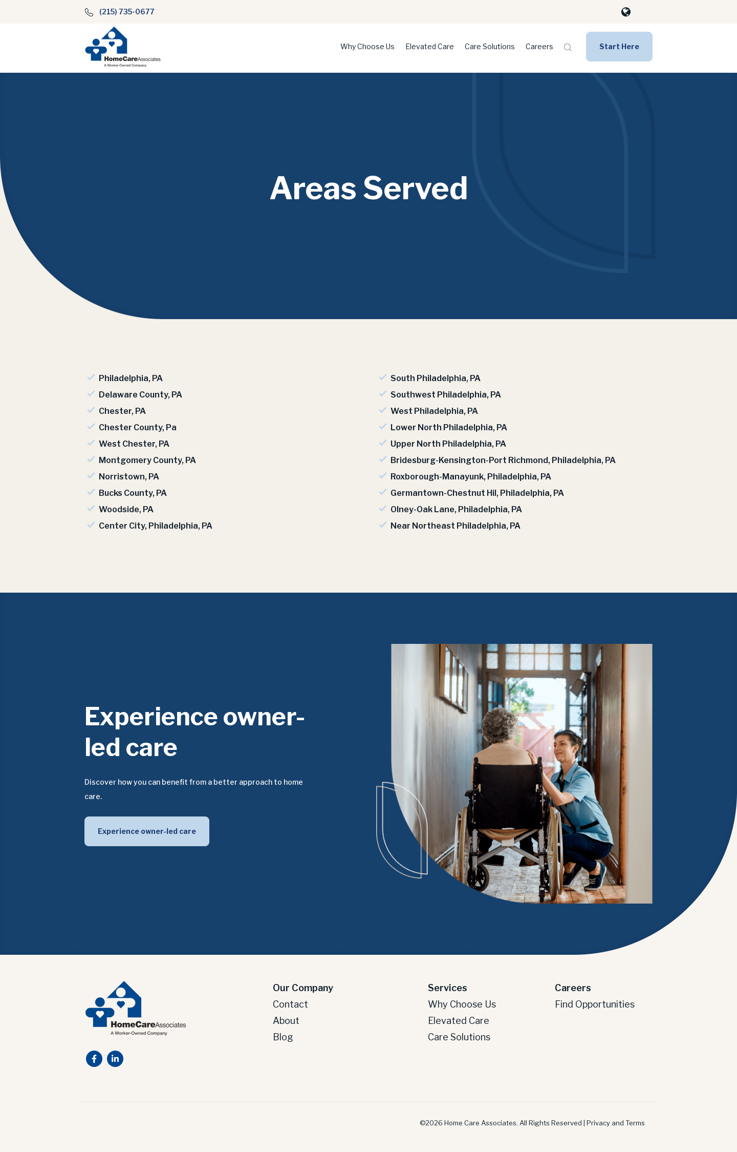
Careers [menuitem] (573, 984)
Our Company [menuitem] (303, 984)
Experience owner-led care (147, 828)
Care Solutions (490, 46)
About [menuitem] (286, 1017)
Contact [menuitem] (290, 1001)
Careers (539, 46)
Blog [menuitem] (283, 1034)
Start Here (619, 46)
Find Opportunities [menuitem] (595, 1001)
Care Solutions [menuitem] (459, 1034)
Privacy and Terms (616, 1120)
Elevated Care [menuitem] (458, 1017)
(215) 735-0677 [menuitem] (119, 11)
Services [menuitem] (447, 984)
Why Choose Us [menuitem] (462, 1001)
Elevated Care (429, 46)
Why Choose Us (367, 46)
